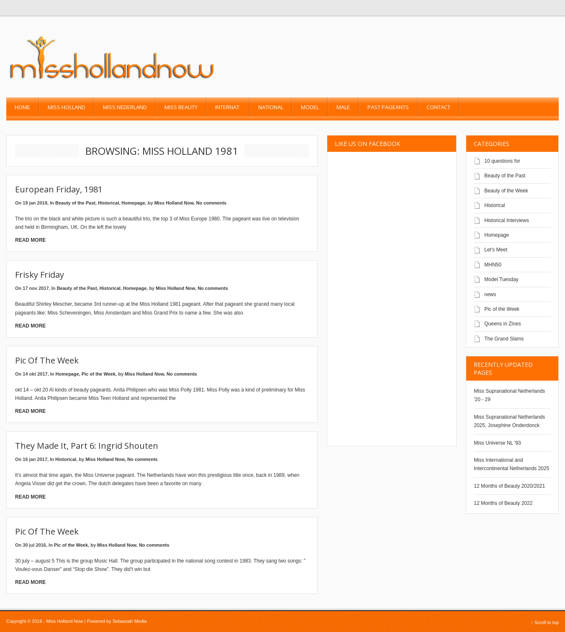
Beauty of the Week (506, 191)
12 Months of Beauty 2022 (503, 503)
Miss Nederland (125, 107)
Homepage (133, 202)
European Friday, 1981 (59, 189)
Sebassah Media (130, 621)
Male (343, 107)
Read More (30, 240)
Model (310, 107)
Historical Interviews (506, 220)
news (490, 294)
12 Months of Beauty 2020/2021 (509, 486)
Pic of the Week (47, 360)
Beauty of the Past (75, 202)
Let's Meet (495, 250)
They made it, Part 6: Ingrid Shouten (86, 445)
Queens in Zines (502, 324)
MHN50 (492, 265)
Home (22, 107)
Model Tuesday (501, 279)
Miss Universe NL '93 (497, 443)
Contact (438, 107)
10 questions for (502, 161)
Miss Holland (66, 107)
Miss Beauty (181, 107)
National (270, 107)
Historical (108, 202)
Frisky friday (39, 274)
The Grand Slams (504, 339)
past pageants (388, 107)
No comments (211, 202)
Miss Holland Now (174, 202)
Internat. (228, 107)
